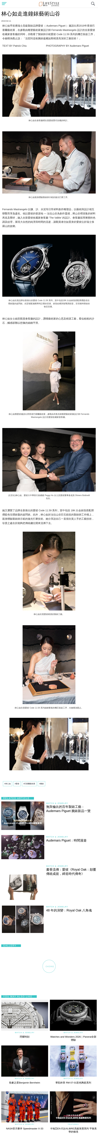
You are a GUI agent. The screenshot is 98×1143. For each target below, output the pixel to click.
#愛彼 (17, 784)
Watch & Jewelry (57, 803)
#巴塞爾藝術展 (29, 784)
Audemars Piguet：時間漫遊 (66, 840)
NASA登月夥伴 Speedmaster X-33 (24, 1128)
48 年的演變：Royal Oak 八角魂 (69, 910)
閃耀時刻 (24, 1036)
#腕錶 (41, 784)
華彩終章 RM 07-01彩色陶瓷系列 (73, 1082)
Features (73, 1124)
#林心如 (7, 784)
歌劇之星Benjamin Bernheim (24, 1082)
